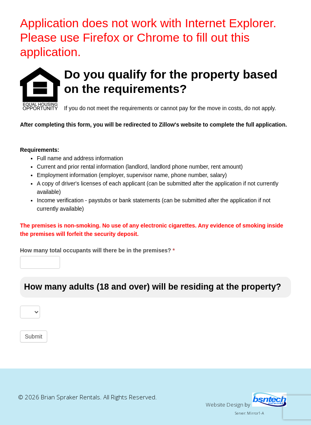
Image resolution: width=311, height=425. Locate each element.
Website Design (224, 404)
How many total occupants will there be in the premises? (97, 250)
